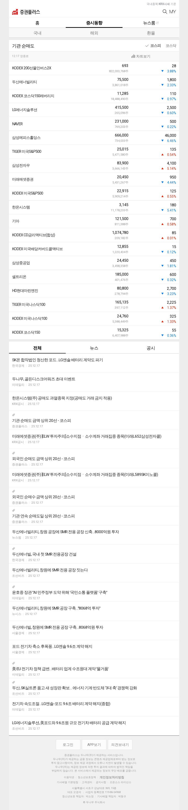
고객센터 (87, 782)
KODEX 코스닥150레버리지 (33, 96)
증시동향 (94, 22)
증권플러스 (26, 12)
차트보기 (143, 56)
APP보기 (94, 745)
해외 (94, 32)
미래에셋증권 (22, 179)
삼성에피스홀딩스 (26, 137)
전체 (37, 347)
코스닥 (171, 45)
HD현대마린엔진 (25, 290)
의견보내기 (120, 745)
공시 (151, 347)
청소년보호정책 (87, 777)
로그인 (68, 745)
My (173, 11)
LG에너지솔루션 (24, 110)
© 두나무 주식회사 (94, 802)
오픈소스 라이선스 (120, 782)
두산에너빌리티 (24, 82)
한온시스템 (21, 207)
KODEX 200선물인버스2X (31, 68)
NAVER (17, 124)
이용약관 (69, 777)
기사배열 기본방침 (67, 782)
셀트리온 (19, 276)
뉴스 (94, 347)
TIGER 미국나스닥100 (28, 304)
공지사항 (101, 782)
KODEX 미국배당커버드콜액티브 (37, 249)
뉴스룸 (151, 22)
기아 (15, 221)
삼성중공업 (21, 263)
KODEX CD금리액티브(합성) (33, 235)
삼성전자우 (21, 165)
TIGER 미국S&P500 (26, 151)
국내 (37, 32)
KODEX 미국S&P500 (27, 193)
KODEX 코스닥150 (26, 332)
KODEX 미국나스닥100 (29, 318)
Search (165, 11)
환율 (151, 32)
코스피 (155, 45)
